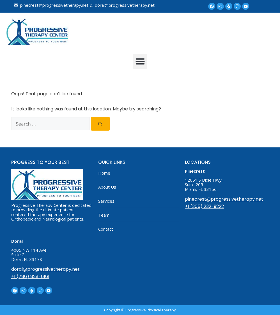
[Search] (100, 124)
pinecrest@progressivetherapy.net (224, 199)
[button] (140, 61)
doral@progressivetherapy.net (45, 269)
